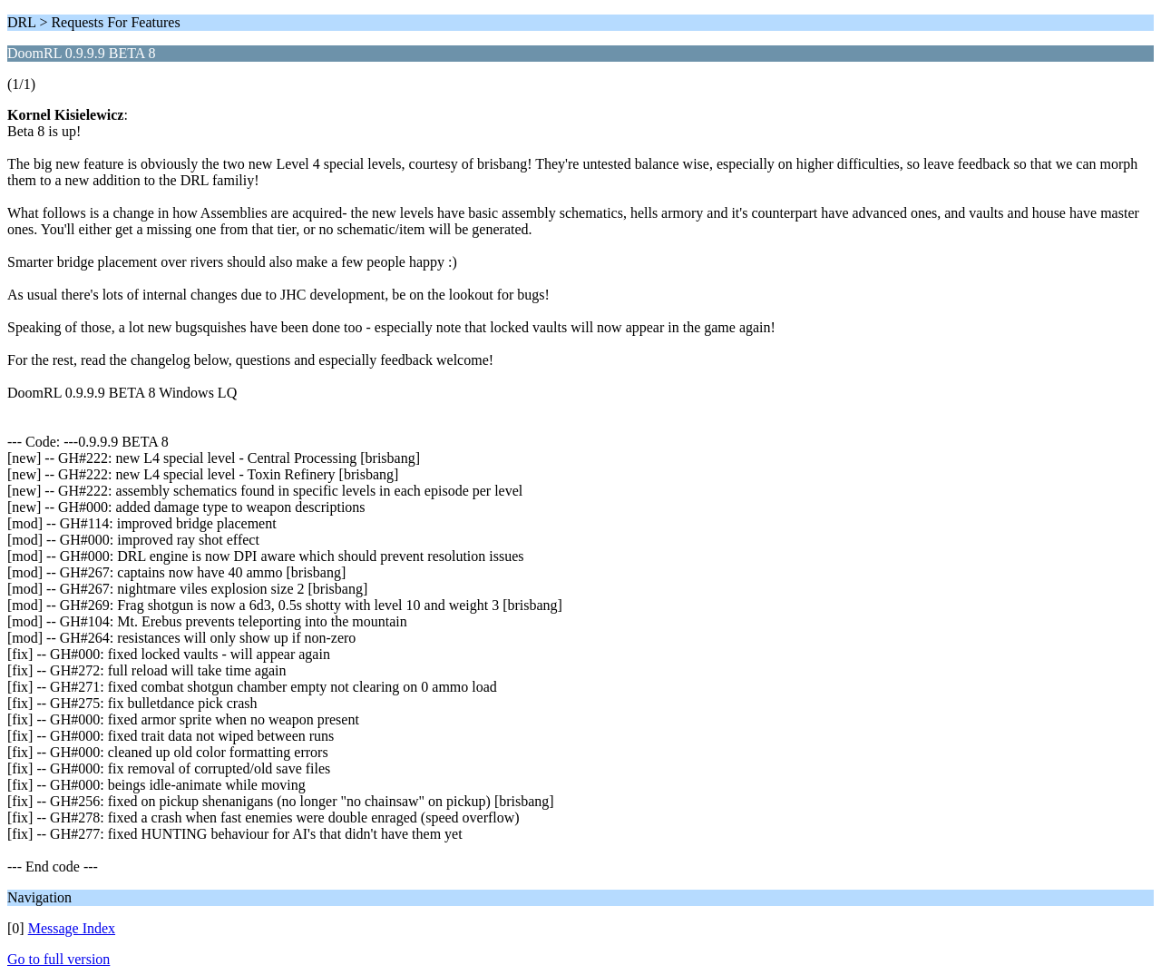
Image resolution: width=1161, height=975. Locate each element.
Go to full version (58, 959)
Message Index (71, 928)
